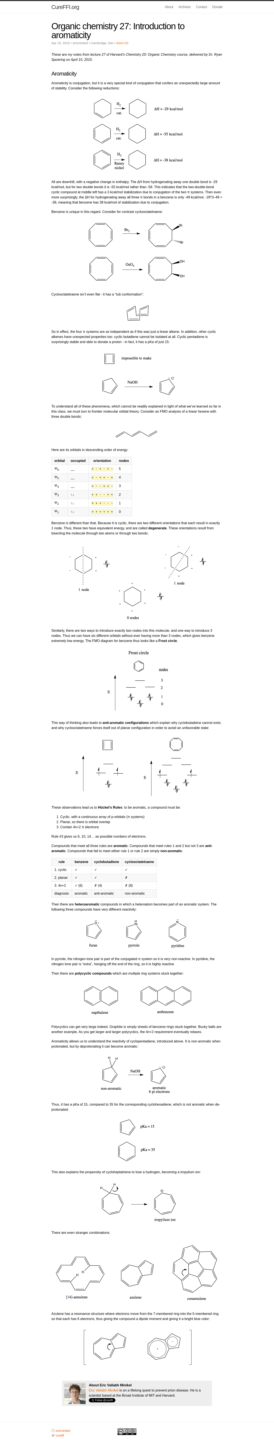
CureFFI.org (65, 7)
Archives (185, 7)
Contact (201, 7)
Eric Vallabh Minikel (103, 1390)
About (169, 7)
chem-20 (122, 43)
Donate (217, 7)
